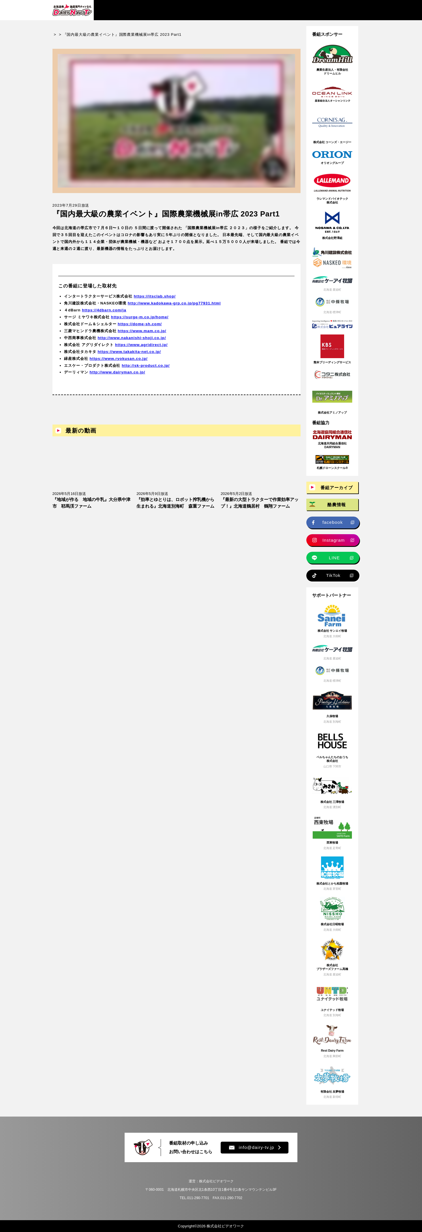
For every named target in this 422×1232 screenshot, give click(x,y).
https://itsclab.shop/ (155, 301)
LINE (334, 557)
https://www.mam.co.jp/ (142, 336)
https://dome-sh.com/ (140, 329)
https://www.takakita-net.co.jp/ (129, 356)
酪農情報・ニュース (165, 9)
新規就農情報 (250, 9)
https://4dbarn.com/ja (104, 315)
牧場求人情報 (211, 9)
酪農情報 (336, 504)
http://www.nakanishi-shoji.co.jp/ (131, 343)
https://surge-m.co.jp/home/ (139, 322)
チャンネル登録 (340, 10)
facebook (332, 522)
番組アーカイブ (118, 9)
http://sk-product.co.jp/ (146, 370)
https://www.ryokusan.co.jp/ (119, 363)
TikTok (333, 575)
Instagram (333, 540)
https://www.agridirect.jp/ (141, 349)
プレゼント (286, 9)
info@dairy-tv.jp (251, 1147)
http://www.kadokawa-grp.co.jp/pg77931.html (174, 308)
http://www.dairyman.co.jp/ (117, 377)
